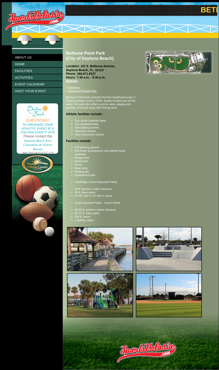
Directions (74, 87)
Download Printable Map (82, 91)
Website (71, 81)
